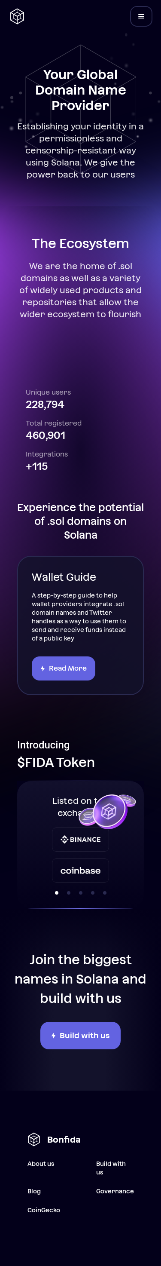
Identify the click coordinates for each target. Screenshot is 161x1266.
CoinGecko (43, 1210)
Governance (115, 1191)
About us (40, 1163)
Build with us (111, 1168)
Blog (34, 1191)
